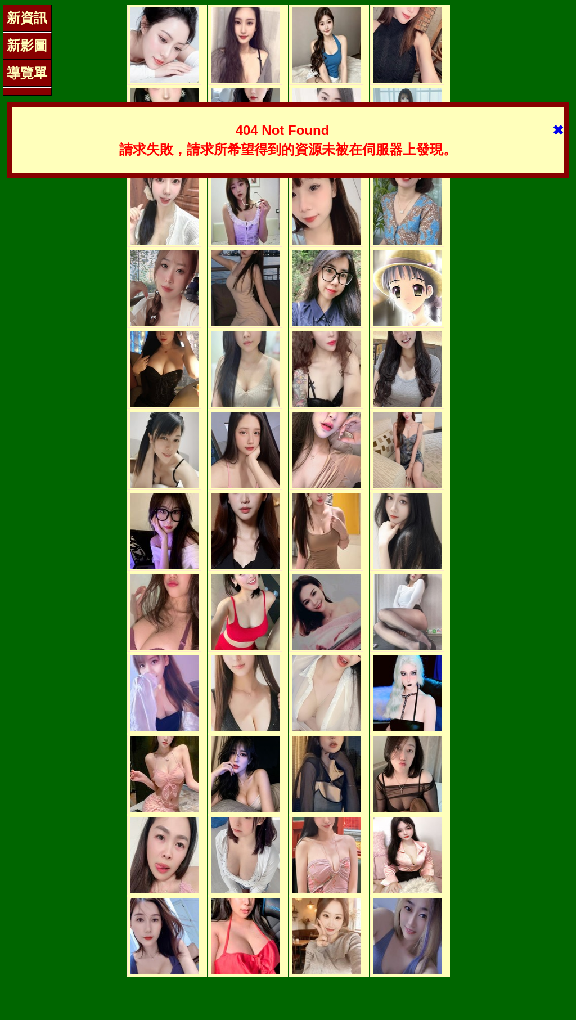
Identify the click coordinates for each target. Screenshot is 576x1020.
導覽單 (27, 72)
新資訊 (27, 17)
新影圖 (27, 45)
